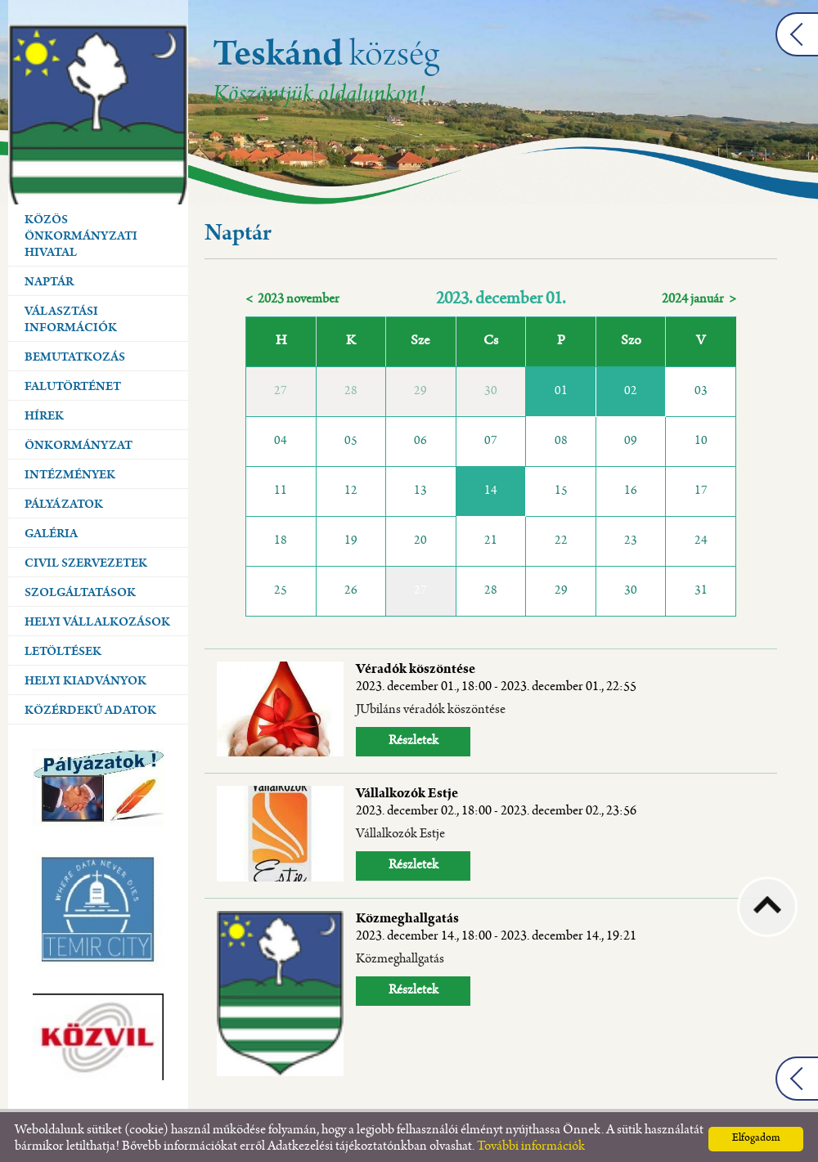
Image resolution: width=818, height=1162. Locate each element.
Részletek (413, 737)
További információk (531, 1143)
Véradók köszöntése (496, 674)
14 (490, 487)
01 (561, 387)
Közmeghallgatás (496, 924)
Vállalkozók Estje (496, 798)
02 (630, 387)
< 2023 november (292, 296)
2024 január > (699, 296)
